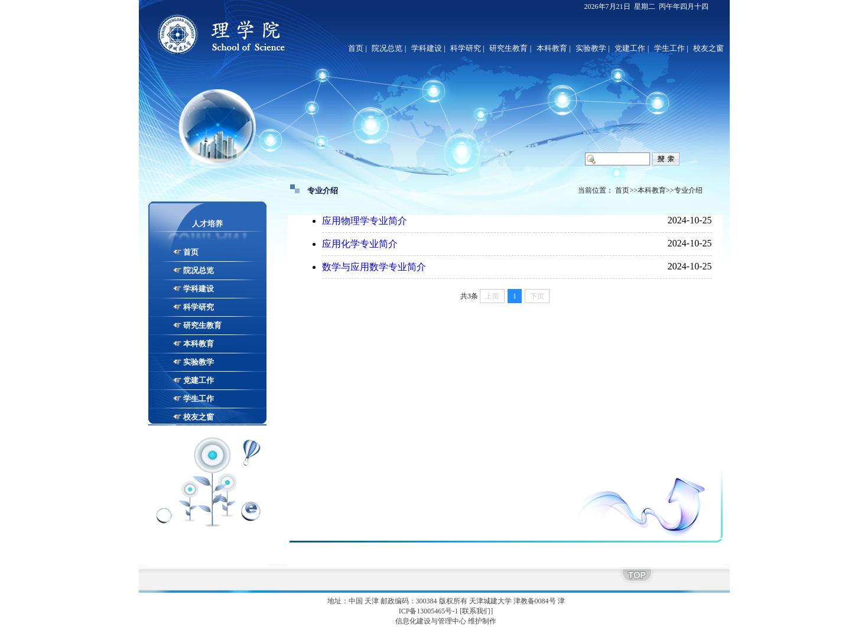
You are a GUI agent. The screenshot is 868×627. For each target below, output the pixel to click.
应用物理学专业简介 (364, 221)
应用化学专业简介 (360, 244)
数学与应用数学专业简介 (374, 267)
